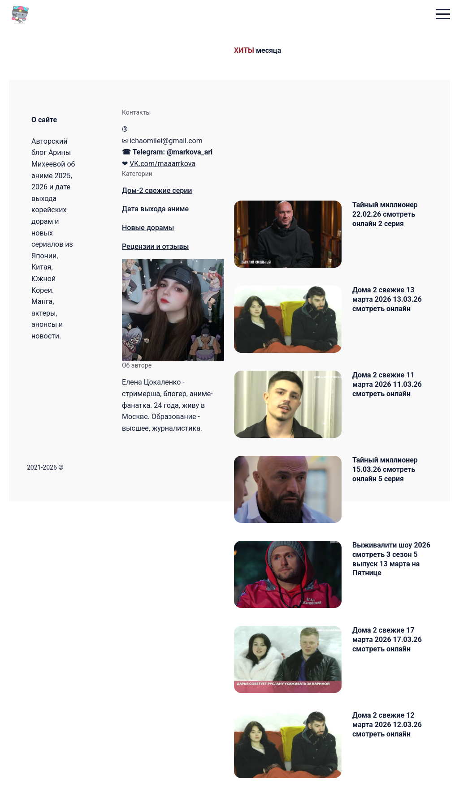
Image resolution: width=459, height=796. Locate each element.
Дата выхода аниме (155, 209)
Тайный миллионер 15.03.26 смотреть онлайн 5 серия (385, 469)
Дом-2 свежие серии (157, 190)
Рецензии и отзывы (155, 246)
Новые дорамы (148, 227)
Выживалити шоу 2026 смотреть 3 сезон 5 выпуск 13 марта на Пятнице (391, 559)
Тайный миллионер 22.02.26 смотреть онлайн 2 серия (385, 214)
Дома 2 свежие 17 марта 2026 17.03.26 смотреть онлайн (387, 639)
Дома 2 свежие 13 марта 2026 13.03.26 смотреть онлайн (387, 299)
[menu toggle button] (443, 15)
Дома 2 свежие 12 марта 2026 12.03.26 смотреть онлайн (387, 724)
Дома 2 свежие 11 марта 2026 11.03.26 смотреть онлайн (387, 384)
